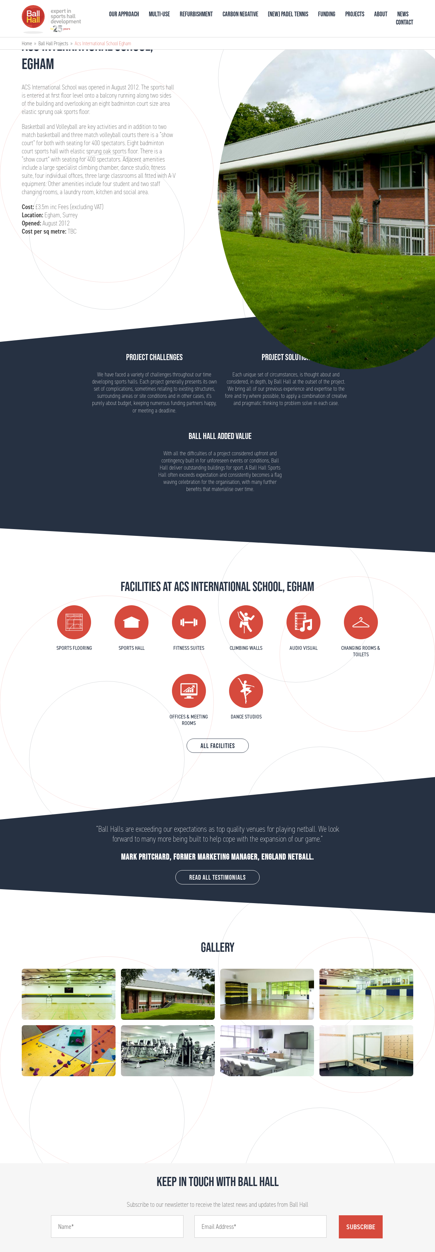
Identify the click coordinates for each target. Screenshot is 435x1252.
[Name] (117, 1226)
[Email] (260, 1226)
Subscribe (360, 1226)
